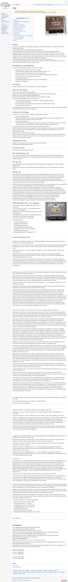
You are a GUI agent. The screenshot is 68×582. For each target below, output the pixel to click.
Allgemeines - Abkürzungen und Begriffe (33, 570)
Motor (42, 572)
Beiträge (42, 11)
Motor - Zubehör (61, 572)
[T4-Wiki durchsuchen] (60, 4)
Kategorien (15, 570)
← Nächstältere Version (24, 12)
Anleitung (45, 570)
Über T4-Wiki (20, 580)
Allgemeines (21, 570)
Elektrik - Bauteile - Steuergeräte (33, 572)
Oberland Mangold (16, 567)
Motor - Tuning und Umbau (51, 572)
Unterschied (17, 12)
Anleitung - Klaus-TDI (53, 570)
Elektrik (23, 572)
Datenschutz (14, 580)
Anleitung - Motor (17, 572)
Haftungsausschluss (27, 580)
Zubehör (15, 573)
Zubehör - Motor (21, 573)
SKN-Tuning (15, 565)
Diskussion (38, 11)
